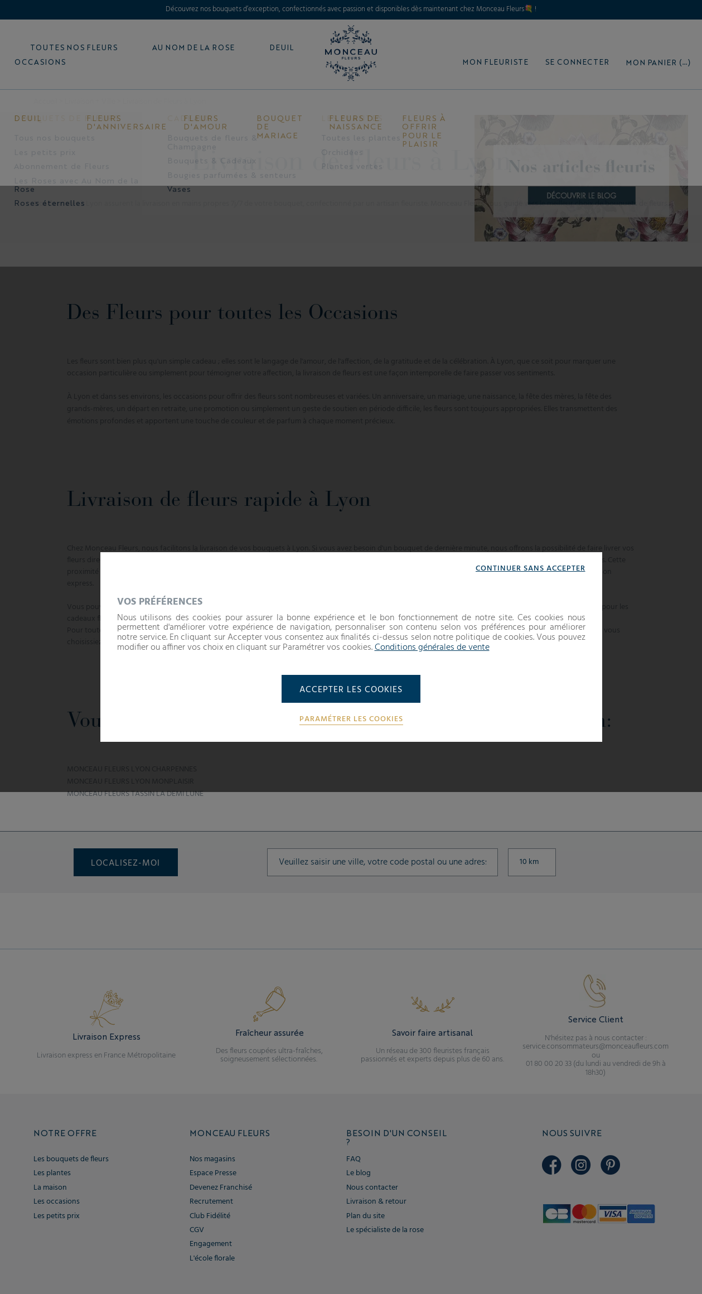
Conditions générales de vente (432, 647)
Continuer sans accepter (530, 568)
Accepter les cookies (351, 690)
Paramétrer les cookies (351, 719)
